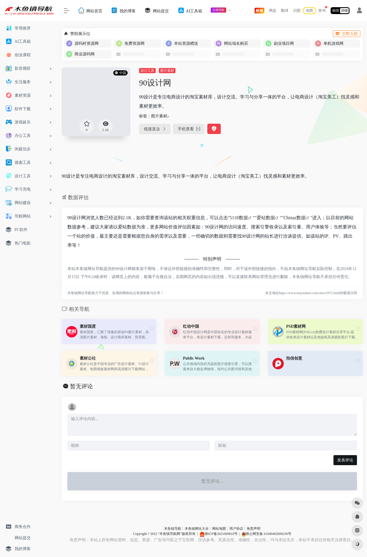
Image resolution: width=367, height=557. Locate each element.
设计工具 (147, 71)
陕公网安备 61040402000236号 (266, 534)
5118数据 (239, 217)
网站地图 (219, 529)
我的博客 (123, 10)
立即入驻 (346, 34)
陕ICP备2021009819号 (219, 534)
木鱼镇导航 (172, 529)
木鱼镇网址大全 (197, 529)
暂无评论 (81, 386)
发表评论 (345, 460)
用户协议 (236, 529)
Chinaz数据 (295, 217)
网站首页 (90, 10)
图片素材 (167, 71)
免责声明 (253, 529)
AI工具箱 (189, 10)
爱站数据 (266, 217)
